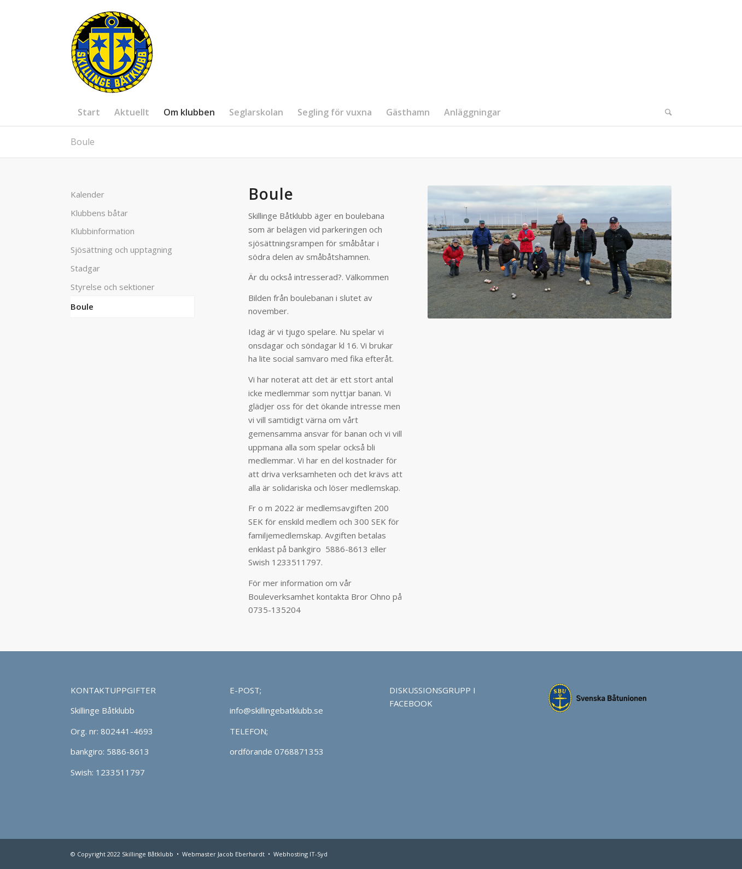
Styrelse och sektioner (113, 286)
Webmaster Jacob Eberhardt (223, 854)
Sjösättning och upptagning (121, 249)
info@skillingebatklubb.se (276, 710)
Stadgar (85, 268)
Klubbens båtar (99, 212)
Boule (83, 142)
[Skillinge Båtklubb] (112, 49)
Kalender (87, 194)
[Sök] (665, 112)
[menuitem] (89, 112)
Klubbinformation (103, 230)
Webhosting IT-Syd (300, 854)
